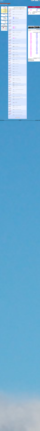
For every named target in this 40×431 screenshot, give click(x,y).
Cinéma (16, 102)
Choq (30, 37)
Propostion (16, 59)
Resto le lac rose (17, 17)
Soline (31, 51)
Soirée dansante (17, 43)
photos (5, 15)
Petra (30, 49)
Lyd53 (31, 45)
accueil (5, 21)
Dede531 (37, 37)
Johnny (37, 9)
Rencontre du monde (17, 99)
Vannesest (37, 53)
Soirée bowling (16, 54)
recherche (5, 12)
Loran (37, 45)
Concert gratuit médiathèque (18, 32)
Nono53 (31, 48)
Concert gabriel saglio (17, 78)
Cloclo (13, 89)
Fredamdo (37, 40)
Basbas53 (37, 33)
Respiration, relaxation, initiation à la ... (19, 14)
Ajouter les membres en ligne (31, 59)
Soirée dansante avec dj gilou (18, 109)
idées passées (5, 11)
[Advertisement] (4, 43)
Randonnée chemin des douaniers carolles (19, 85)
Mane (36, 46)
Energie (31, 40)
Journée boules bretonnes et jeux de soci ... (19, 89)
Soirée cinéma (16, 84)
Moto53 (37, 48)
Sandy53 (14, 26)
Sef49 (36, 51)
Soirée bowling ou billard (17, 96)
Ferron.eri (37, 39)
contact (5, 22)
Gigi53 (37, 42)
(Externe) (14, 14)
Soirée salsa (16, 21)
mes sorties (5, 8)
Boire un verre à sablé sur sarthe (18, 93)
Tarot (15, 38)
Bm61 (37, 34)
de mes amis (5, 10)
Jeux (15, 26)
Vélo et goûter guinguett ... (34, 12)
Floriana (31, 41)
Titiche (37, 10)
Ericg (36, 38)
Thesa (31, 53)
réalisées (5, 9)
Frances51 (31, 42)
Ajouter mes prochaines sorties (31, 60)
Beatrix (31, 33)
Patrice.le (37, 49)
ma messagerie (4, 18)
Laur (30, 44)
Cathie (31, 35)
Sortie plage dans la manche (18, 105)
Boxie (31, 34)
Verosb (31, 54)
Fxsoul (37, 41)
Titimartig (37, 52)
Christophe (37, 35)
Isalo (30, 43)
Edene (31, 39)
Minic (36, 47)
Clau (30, 10)
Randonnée (16, 49)
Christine (31, 38)
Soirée (16, 82)
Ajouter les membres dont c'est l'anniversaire (32, 58)
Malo (30, 46)
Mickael (13, 17)
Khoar (37, 44)
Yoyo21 (31, 56)
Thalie (31, 52)
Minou (31, 47)
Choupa (31, 9)
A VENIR (5, 7)
